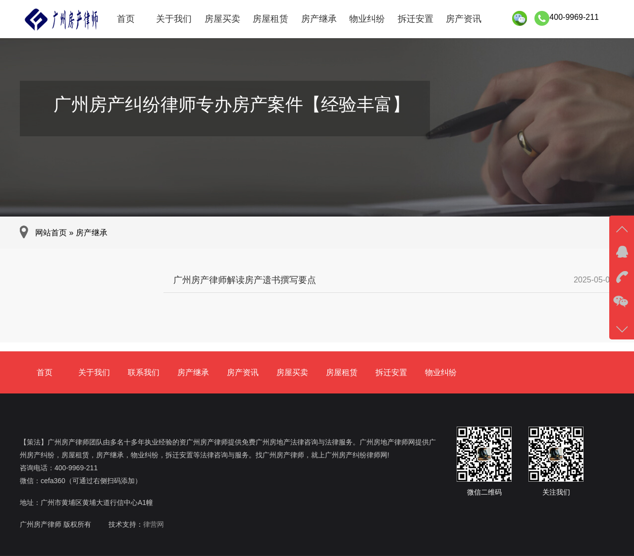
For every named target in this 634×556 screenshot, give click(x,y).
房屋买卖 (222, 19)
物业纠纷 (367, 19)
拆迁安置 (415, 19)
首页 (126, 19)
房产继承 (319, 19)
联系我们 (143, 372)
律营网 (153, 524)
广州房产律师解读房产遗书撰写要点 (244, 280)
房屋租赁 (270, 19)
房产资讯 (463, 19)
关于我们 (174, 19)
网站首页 (51, 232)
